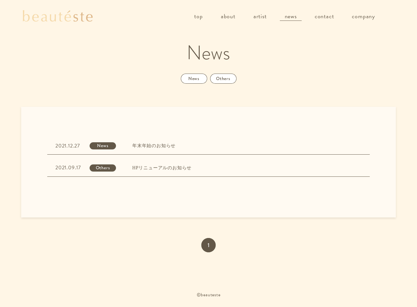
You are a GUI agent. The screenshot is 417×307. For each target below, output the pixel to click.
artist (260, 16)
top (198, 16)
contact (324, 16)
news (291, 16)
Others (223, 78)
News (193, 78)
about (228, 16)
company (363, 16)
